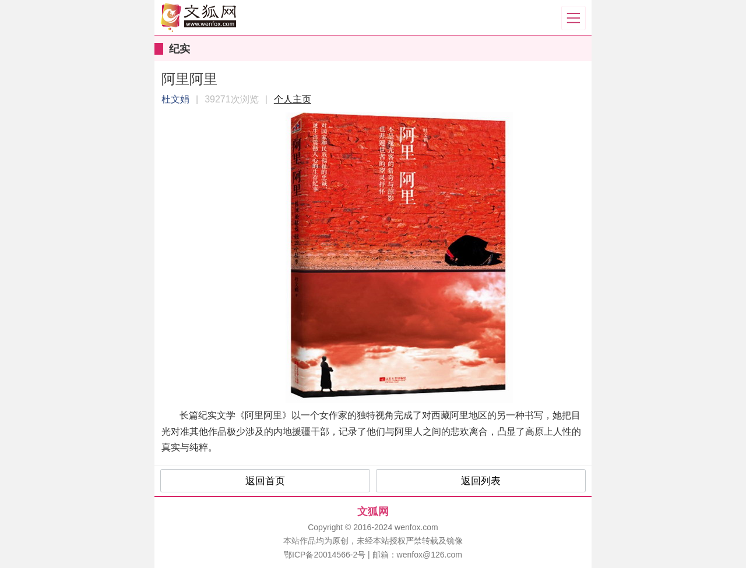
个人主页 (292, 99)
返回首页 (265, 481)
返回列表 (481, 481)
